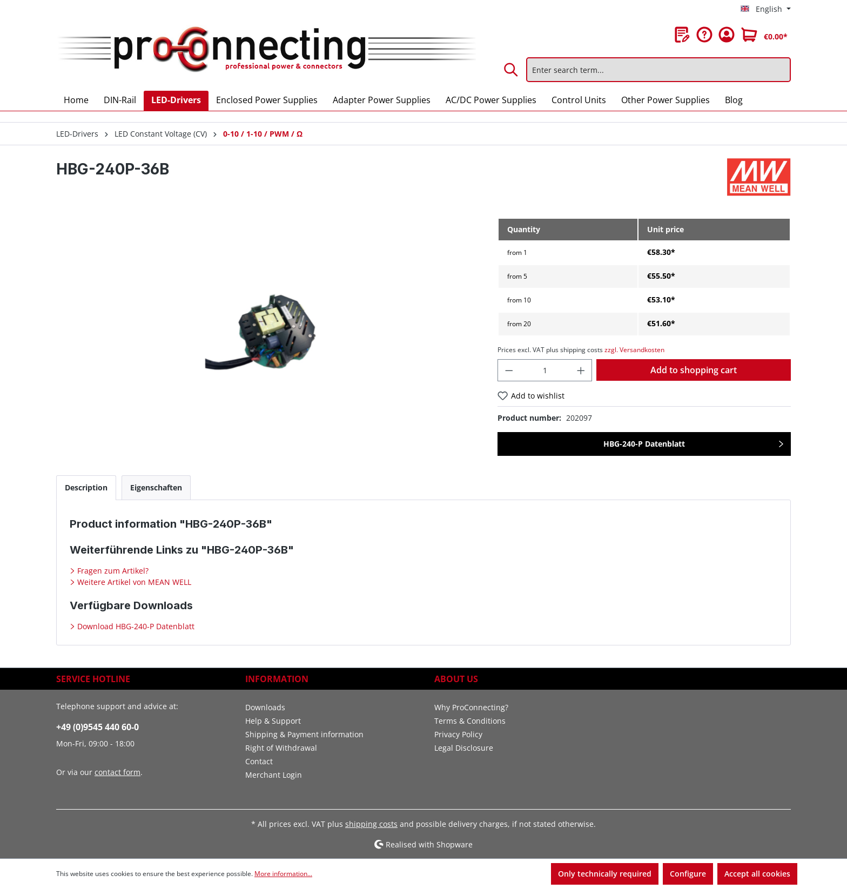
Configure (688, 873)
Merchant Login (273, 775)
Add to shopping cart (693, 370)
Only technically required (604, 873)
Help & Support (273, 721)
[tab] (86, 487)
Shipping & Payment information (304, 734)
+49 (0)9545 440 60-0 (97, 727)
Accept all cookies (757, 873)
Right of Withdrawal (281, 748)
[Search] (511, 69)
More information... (283, 873)
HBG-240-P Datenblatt (644, 444)
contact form (117, 772)
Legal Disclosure (463, 748)
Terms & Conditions (470, 721)
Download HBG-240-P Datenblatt (134, 626)
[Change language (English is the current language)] (766, 9)
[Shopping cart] (764, 34)
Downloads (265, 707)
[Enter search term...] (658, 69)
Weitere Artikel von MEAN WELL (133, 582)
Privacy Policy (458, 734)
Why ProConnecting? (471, 707)
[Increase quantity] (581, 370)
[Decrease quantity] (509, 370)
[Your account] (726, 34)
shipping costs (371, 824)
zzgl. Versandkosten (634, 349)
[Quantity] (544, 370)
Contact (259, 761)
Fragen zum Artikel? (112, 570)
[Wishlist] (682, 34)
